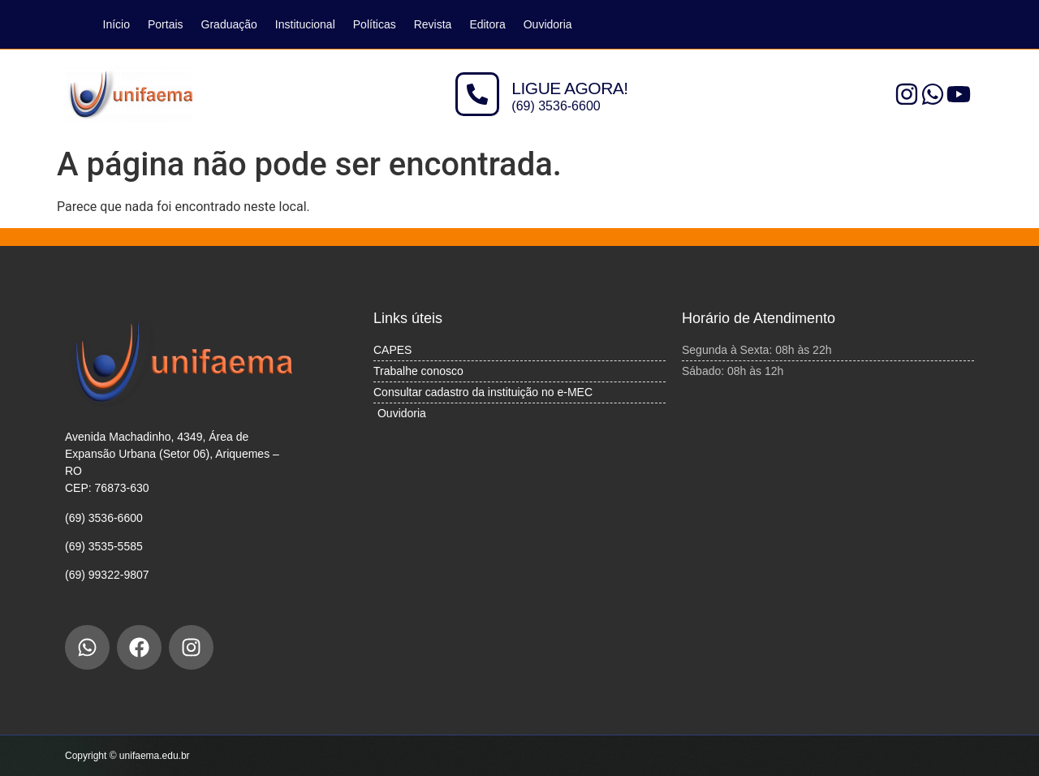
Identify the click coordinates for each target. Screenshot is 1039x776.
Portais (165, 24)
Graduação (229, 24)
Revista (433, 24)
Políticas (374, 24)
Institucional (305, 24)
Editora (487, 24)
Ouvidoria (548, 24)
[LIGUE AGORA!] (477, 94)
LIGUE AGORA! (569, 88)
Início (116, 24)
